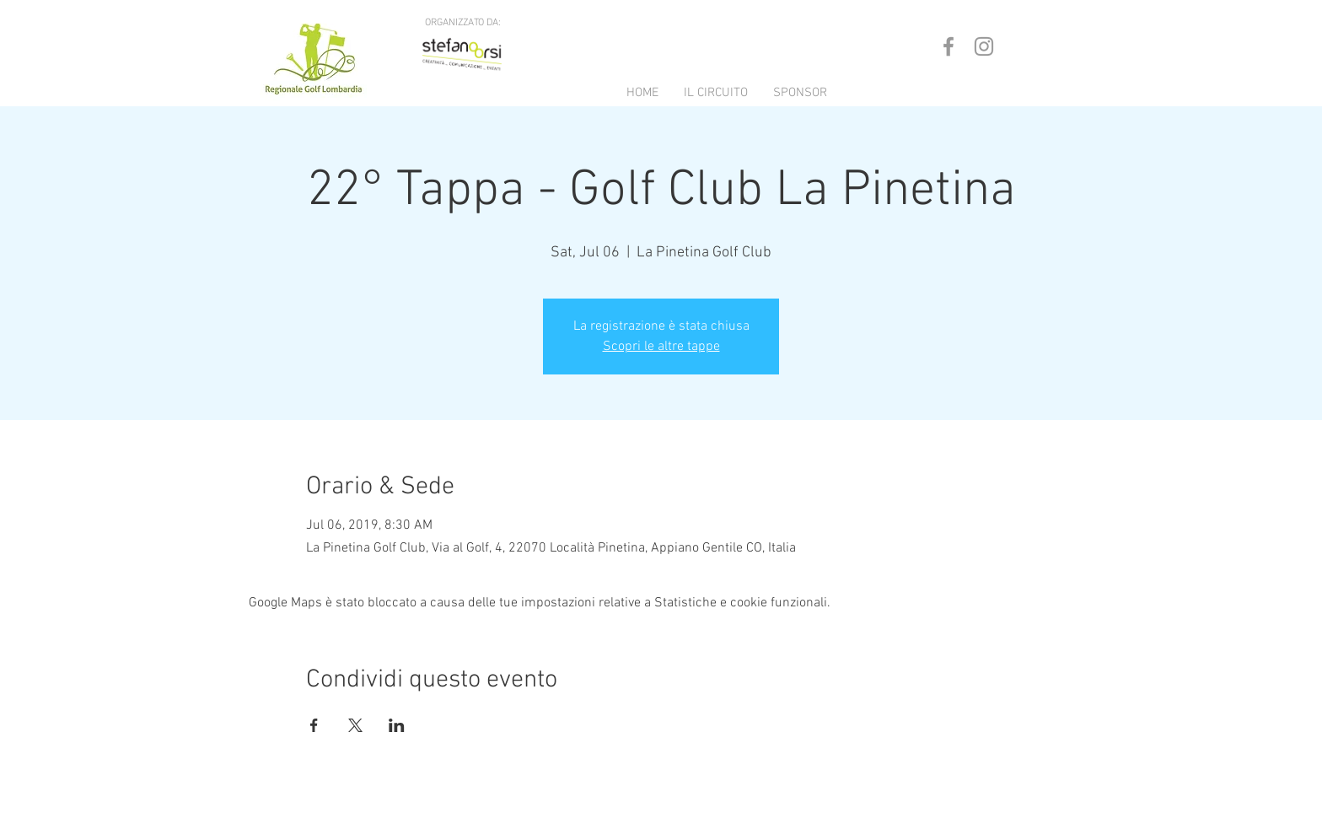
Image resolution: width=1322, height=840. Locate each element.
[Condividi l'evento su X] (355, 725)
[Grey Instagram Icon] (984, 46)
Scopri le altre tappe (661, 346)
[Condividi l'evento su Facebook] (314, 725)
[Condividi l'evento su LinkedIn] (397, 725)
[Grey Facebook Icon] (948, 46)
